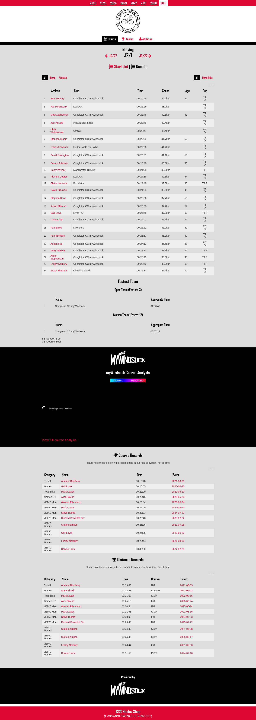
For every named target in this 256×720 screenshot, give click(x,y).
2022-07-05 (178, 524)
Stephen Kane (58, 198)
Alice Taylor (67, 497)
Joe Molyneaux (58, 106)
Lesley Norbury (58, 263)
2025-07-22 (178, 518)
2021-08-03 (178, 481)
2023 (123, 3)
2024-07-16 (186, 653)
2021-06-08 (186, 628)
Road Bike (207, 78)
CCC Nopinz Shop (128, 713)
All (44, 78)
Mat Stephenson (59, 114)
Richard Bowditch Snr (73, 518)
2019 (163, 3)
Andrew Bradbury (70, 481)
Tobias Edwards (59, 147)
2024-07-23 (178, 512)
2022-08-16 (186, 595)
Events (110, 39)
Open (52, 78)
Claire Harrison (58, 183)
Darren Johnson (59, 163)
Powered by (128, 686)
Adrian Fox (56, 243)
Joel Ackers (56, 122)
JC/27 (111, 55)
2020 (153, 3)
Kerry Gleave (57, 250)
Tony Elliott (56, 219)
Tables (127, 39)
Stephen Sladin (58, 139)
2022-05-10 (178, 491)
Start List (118, 66)
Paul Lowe (56, 227)
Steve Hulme (68, 512)
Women (63, 78)
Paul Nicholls (57, 235)
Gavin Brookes (58, 190)
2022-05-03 (186, 590)
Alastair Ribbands (71, 502)
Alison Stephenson (57, 257)
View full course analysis (59, 440)
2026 (93, 3)
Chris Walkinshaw (56, 131)
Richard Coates (59, 176)
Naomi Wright (57, 170)
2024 (113, 3)
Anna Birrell (67, 590)
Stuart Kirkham (58, 270)
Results (139, 66)
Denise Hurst (68, 549)
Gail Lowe (55, 212)
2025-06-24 (178, 497)
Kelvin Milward (58, 206)
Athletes (145, 39)
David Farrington (59, 155)
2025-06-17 (186, 637)
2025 (103, 3)
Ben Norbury (57, 98)
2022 (134, 3)
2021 (143, 3)
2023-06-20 (178, 486)
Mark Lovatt (67, 491)
